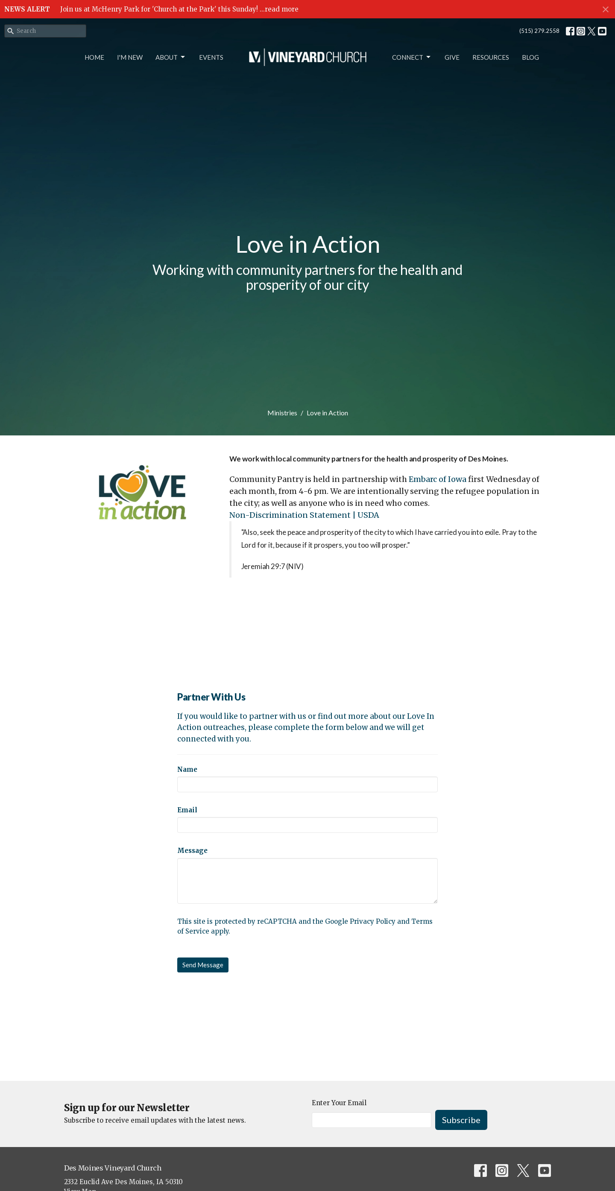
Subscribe (461, 1120)
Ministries (282, 413)
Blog (530, 57)
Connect (412, 57)
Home (94, 57)
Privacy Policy (372, 921)
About (170, 57)
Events (211, 57)
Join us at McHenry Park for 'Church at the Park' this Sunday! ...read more (179, 9)
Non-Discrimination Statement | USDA (304, 515)
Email (187, 810)
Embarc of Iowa (437, 479)
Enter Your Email (339, 1103)
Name (187, 769)
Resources (490, 57)
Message (192, 851)
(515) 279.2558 (539, 30)
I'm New (130, 57)
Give (452, 57)
